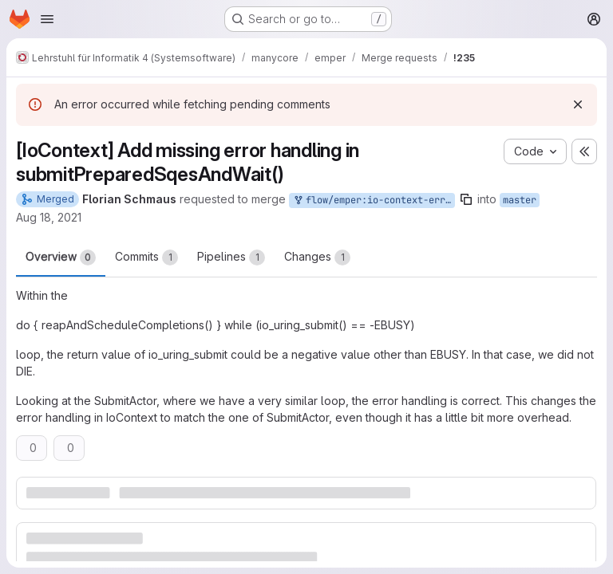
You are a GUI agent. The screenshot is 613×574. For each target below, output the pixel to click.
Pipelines (231, 257)
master (519, 200)
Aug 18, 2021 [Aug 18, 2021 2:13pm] (48, 217)
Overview (61, 257)
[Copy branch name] (466, 199)
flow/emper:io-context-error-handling (373, 200)
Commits (146, 257)
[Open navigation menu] (47, 19)
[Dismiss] (577, 104)
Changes (317, 257)
